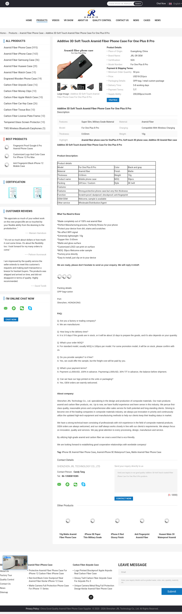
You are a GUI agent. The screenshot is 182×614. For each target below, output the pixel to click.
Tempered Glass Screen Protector (22, 122)
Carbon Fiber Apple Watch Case (21, 97)
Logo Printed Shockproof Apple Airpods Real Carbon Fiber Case (93, 572)
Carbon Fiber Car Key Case (18, 103)
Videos (55, 20)
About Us (83, 20)
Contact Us (122, 20)
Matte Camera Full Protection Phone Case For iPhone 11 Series (49, 587)
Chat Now (161, 3)
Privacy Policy (32, 608)
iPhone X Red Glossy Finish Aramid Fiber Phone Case (117, 536)
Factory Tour (6, 575)
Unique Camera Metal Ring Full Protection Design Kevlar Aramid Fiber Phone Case (94, 587)
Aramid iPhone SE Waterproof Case (113, 452)
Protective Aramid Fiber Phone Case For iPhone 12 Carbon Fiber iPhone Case (48, 572)
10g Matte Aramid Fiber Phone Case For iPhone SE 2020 (67, 536)
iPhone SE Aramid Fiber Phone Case (79, 452)
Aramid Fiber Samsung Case (19, 60)
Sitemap (4, 592)
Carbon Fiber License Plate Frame (22, 116)
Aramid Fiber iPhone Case (18, 53)
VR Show (68, 20)
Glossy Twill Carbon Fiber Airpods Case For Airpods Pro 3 (93, 579)
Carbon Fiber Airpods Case (18, 84)
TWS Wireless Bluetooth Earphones (23, 128)
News (136, 20)
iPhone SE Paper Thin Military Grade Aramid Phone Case (92, 536)
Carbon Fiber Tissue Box (17, 109)
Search (138, 4)
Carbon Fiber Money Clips (17, 91)
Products (42, 20)
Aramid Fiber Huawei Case (18, 66)
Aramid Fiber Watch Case (17, 72)
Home (29, 20)
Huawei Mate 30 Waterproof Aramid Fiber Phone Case (167, 536)
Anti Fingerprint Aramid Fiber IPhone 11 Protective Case (142, 536)
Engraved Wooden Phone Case (20, 78)
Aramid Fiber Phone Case (31, 33)
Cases (147, 20)
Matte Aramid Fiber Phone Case (146, 452)
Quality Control (102, 20)
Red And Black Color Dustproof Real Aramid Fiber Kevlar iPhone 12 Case (46, 579)
